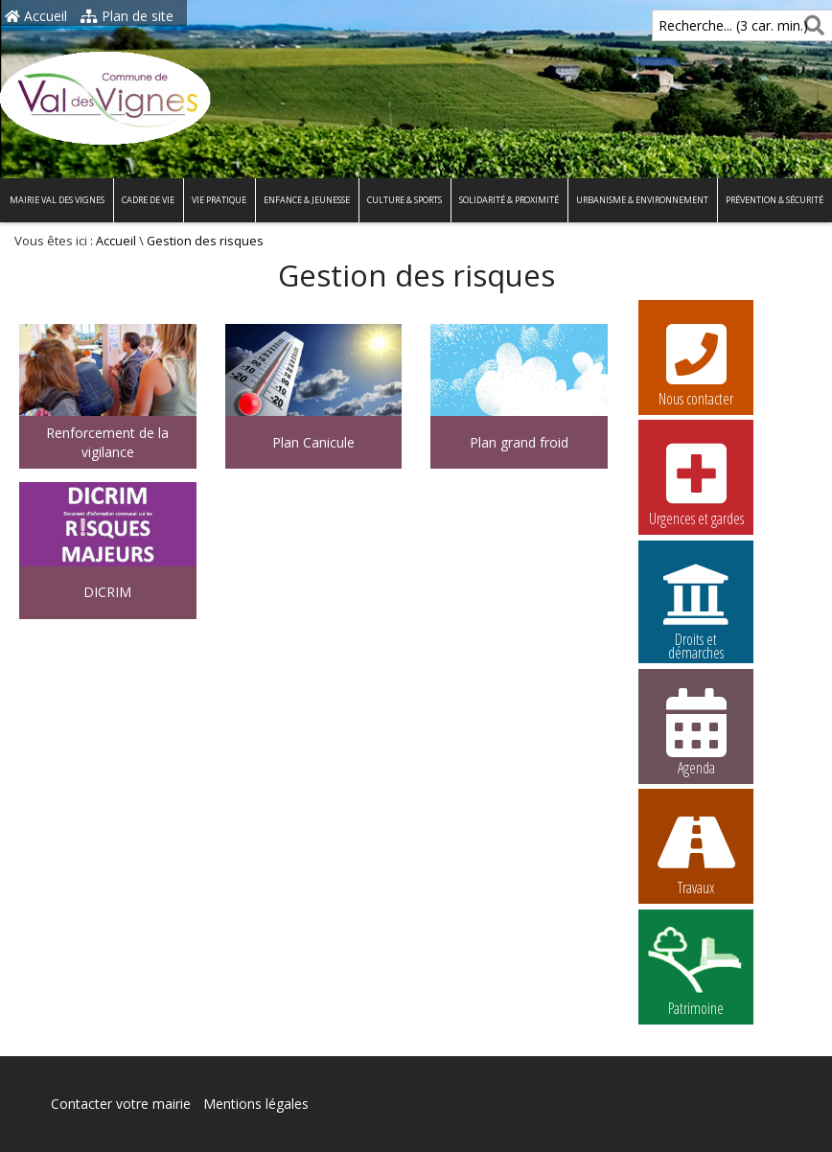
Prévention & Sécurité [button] (774, 200)
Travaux (696, 851)
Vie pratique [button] (219, 200)
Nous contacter (696, 362)
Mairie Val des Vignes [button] (57, 200)
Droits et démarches (696, 606)
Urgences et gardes (696, 482)
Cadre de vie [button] (148, 200)
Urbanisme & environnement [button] (642, 200)
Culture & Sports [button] (404, 200)
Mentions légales (256, 1103)
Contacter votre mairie (121, 1103)
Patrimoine (696, 972)
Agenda (696, 731)
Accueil (36, 16)
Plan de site (127, 16)
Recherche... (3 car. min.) (700, 25)
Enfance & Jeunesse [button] (307, 200)
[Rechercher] (810, 25)
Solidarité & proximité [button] (509, 200)
